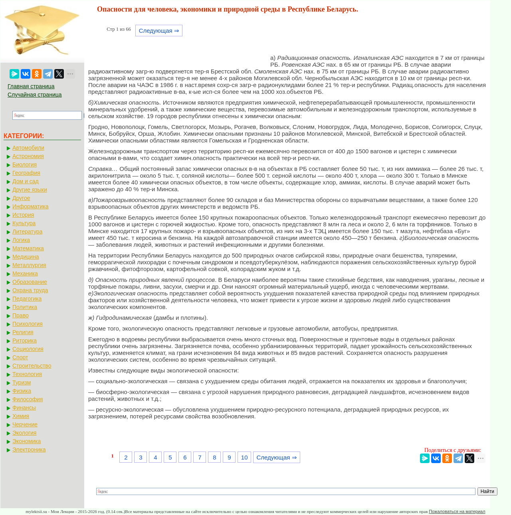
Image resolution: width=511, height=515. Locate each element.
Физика (21, 391)
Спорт (20, 357)
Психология (27, 324)
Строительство (31, 365)
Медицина (25, 257)
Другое (21, 198)
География (26, 173)
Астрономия (28, 156)
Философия (27, 399)
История (23, 215)
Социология (28, 349)
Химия (20, 416)
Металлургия (29, 265)
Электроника (29, 449)
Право (20, 315)
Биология (24, 164)
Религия (23, 332)
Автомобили (28, 148)
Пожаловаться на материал (457, 511)
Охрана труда (30, 290)
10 (244, 457)
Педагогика (27, 298)
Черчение (25, 424)
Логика (21, 240)
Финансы (24, 407)
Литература (27, 231)
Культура (24, 223)
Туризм (21, 382)
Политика (24, 307)
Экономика (26, 441)
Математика (28, 248)
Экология (24, 433)
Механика (25, 273)
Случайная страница (35, 94)
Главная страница (31, 86)
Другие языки (29, 189)
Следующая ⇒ (159, 30)
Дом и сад (25, 181)
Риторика (24, 340)
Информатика (30, 206)
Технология (27, 374)
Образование (29, 282)
